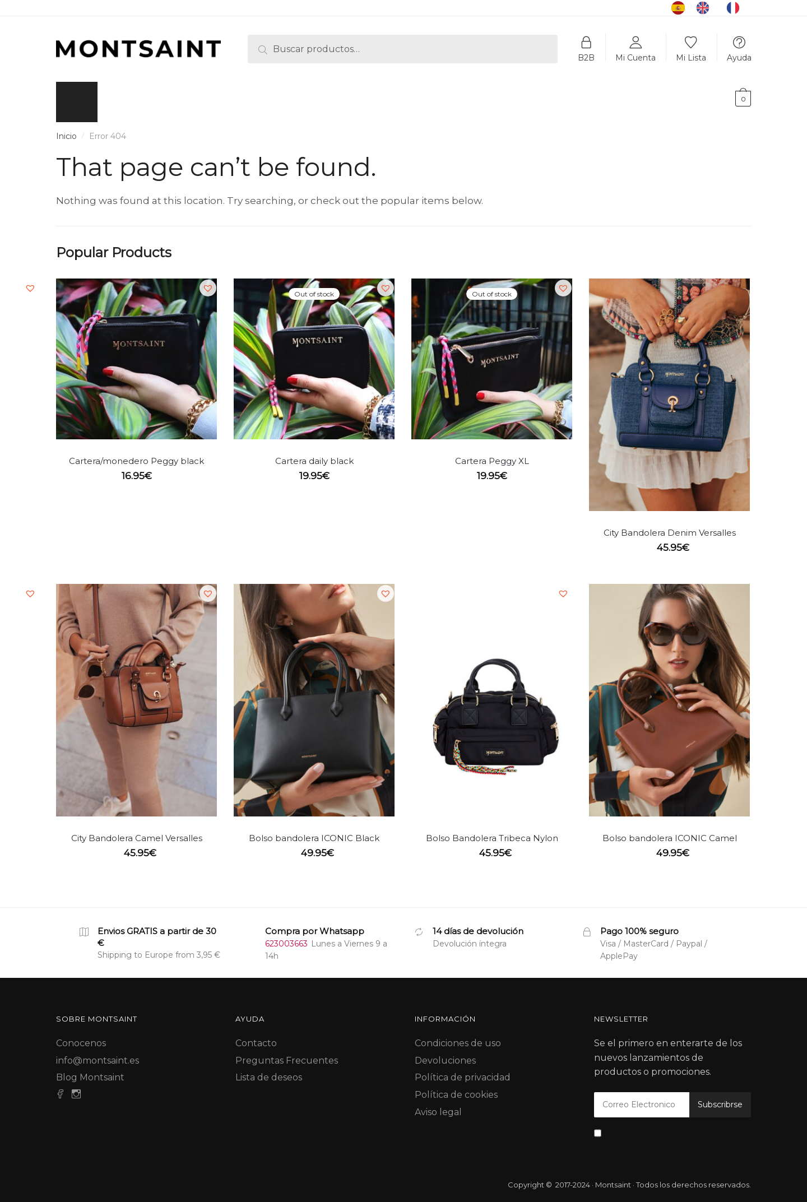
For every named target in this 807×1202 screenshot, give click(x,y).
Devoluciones (445, 1053)
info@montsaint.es (97, 1053)
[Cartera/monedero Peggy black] (136, 352)
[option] (705, 8)
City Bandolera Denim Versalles (670, 526)
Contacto (256, 1036)
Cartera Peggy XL (492, 454)
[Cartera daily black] (314, 352)
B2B (586, 57)
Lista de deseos (268, 1070)
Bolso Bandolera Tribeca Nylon (492, 831)
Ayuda (739, 57)
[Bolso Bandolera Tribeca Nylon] (491, 693)
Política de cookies (456, 1088)
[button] (30, 281)
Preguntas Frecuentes (286, 1053)
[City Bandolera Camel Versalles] (136, 693)
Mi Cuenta (635, 57)
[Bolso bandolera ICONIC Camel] (669, 693)
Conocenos (81, 1036)
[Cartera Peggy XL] (491, 352)
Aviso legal (438, 1105)
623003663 (286, 937)
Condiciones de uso (458, 1036)
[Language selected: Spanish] (711, 8)
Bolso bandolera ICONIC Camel (669, 831)
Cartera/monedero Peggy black (136, 454)
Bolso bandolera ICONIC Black (314, 831)
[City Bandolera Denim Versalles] (669, 388)
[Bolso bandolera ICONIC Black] (314, 693)
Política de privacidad (463, 1070)
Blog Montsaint (90, 1070)
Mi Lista (691, 57)
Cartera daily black (314, 454)
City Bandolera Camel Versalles (136, 831)
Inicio (66, 129)
